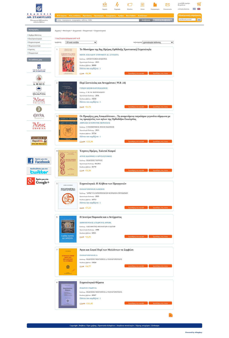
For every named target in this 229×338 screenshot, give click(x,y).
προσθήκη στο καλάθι (136, 73)
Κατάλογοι (142, 15)
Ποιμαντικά (33, 53)
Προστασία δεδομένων (106, 326)
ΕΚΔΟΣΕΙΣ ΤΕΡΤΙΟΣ (94, 160)
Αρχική (104, 9)
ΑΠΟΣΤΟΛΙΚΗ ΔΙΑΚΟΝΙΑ (96, 59)
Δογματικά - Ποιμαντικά (82, 30)
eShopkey (198, 332)
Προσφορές (99, 15)
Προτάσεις (87, 15)
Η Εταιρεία (61, 15)
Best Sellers (131, 15)
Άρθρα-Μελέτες (35, 35)
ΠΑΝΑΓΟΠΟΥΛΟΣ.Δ (88, 255)
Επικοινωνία (168, 9)
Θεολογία (66, 30)
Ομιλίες (32, 49)
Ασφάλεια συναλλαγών (125, 326)
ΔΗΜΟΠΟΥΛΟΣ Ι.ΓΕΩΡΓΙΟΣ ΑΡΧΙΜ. (95, 222)
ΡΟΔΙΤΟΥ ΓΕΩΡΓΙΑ (88, 288)
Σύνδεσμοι (155, 326)
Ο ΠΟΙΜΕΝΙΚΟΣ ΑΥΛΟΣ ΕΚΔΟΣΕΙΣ (100, 127)
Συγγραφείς (111, 15)
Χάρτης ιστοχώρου (142, 326)
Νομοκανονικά (34, 46)
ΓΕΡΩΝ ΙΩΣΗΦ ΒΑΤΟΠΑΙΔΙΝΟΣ (94, 88)
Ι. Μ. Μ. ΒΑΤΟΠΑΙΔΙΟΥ (95, 92)
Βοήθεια (82, 326)
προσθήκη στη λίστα (160, 73)
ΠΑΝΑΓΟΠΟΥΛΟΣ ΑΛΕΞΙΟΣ (92, 189)
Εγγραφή (117, 9)
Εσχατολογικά (34, 42)
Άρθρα (121, 15)
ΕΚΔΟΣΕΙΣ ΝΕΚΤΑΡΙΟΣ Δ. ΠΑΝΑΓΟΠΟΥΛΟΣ (104, 259)
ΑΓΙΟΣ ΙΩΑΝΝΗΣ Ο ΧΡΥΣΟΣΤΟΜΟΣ (96, 156)
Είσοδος (130, 9)
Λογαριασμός (155, 9)
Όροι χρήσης (92, 326)
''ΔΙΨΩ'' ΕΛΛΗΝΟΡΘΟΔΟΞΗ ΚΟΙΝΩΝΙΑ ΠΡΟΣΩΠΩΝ (107, 193)
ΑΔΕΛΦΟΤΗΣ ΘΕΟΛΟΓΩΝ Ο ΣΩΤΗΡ (100, 227)
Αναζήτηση (146, 20)
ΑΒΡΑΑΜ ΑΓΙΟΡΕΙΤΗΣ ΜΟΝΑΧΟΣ (95, 123)
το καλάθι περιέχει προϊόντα (184, 4)
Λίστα (142, 9)
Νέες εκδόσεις (74, 15)
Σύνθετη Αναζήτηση (162, 20)
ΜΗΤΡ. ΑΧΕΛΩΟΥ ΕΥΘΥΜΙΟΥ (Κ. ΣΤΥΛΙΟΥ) (99, 55)
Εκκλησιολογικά (35, 39)
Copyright (74, 326)
